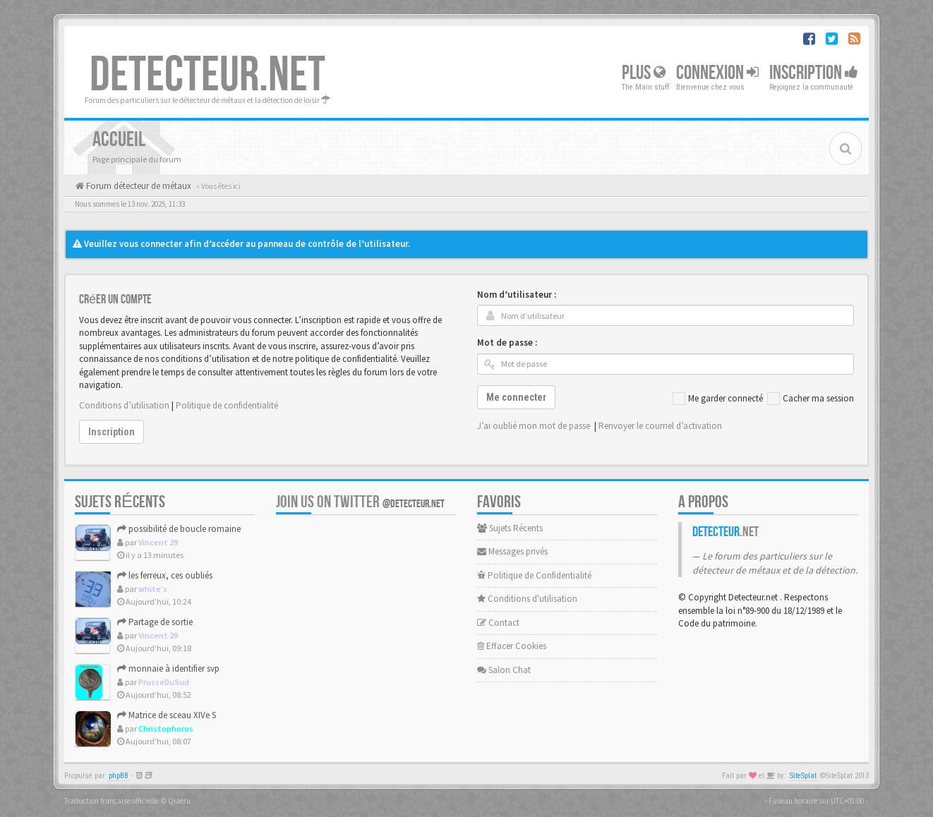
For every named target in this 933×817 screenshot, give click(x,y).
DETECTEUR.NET (207, 75)
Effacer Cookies (511, 646)
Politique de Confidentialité (534, 575)
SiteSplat (803, 775)
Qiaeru (179, 801)
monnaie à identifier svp (168, 668)
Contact (498, 623)
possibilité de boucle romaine (179, 529)
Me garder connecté (718, 398)
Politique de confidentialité (227, 405)
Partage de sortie (155, 622)
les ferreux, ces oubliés (164, 575)
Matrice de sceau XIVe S (166, 715)
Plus (644, 73)
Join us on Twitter (360, 502)
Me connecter (516, 397)
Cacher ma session (810, 398)
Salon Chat (504, 670)
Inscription (813, 73)
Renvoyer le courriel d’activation (660, 426)
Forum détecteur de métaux (137, 186)
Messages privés (512, 551)
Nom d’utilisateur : (516, 295)
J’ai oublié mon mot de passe (533, 426)
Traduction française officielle (111, 801)
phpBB (118, 775)
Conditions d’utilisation (124, 405)
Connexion (717, 73)
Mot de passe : (507, 343)
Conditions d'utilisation (527, 599)
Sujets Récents (510, 528)
